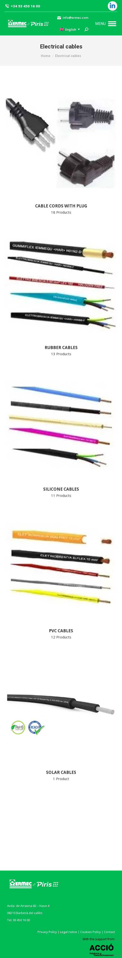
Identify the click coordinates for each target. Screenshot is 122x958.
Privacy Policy (47, 932)
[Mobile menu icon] (105, 24)
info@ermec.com (72, 18)
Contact (109, 932)
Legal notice (68, 932)
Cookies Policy (90, 932)
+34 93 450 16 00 (22, 6)
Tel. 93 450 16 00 (18, 920)
